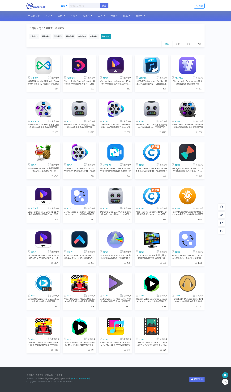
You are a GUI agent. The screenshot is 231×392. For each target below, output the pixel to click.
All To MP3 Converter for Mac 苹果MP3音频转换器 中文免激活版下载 (152, 82)
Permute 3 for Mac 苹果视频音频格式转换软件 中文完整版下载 (151, 125)
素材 (113, 15)
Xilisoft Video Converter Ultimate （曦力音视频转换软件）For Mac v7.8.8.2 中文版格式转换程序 (151, 343)
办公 (48, 15)
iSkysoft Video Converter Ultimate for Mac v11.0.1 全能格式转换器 (151, 300)
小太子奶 (34, 78)
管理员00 (107, 165)
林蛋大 (70, 252)
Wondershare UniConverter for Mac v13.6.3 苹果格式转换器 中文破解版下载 (43, 256)
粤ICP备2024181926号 (80, 378)
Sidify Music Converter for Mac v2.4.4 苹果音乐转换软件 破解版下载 (187, 213)
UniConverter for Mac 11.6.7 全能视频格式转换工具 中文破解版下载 (115, 300)
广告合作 (49, 375)
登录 (199, 5)
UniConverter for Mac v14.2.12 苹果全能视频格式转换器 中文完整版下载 (43, 213)
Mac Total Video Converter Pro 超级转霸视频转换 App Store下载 (151, 213)
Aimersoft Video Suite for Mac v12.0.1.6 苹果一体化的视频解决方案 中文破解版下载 (79, 256)
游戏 (125, 15)
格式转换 (60, 28)
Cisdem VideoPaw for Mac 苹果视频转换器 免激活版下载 (187, 82)
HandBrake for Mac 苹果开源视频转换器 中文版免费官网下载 (43, 169)
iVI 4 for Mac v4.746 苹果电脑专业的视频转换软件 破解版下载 (151, 256)
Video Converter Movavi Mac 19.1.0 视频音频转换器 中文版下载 (79, 300)
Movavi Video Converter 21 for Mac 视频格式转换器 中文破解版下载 (187, 256)
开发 (73, 15)
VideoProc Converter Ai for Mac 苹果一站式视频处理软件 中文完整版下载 (115, 125)
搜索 (104, 5)
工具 (100, 15)
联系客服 (197, 379)
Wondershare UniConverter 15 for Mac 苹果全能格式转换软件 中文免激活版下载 (115, 82)
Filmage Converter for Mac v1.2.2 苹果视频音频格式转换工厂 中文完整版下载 (187, 169)
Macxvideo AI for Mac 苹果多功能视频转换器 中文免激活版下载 (43, 125)
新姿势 (139, 15)
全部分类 (34, 36)
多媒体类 (48, 28)
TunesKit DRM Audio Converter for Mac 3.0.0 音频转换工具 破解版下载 (187, 300)
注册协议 (58, 375)
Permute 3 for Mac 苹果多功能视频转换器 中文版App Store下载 (115, 213)
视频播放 (46, 36)
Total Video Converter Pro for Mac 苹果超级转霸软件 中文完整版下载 (151, 169)
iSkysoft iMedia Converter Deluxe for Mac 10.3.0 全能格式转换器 (79, 343)
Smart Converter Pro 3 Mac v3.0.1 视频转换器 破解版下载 (43, 300)
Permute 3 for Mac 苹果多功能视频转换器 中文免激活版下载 (79, 125)
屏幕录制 (70, 36)
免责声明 (39, 375)
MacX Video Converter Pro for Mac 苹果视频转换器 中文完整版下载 (187, 125)
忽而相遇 (143, 78)
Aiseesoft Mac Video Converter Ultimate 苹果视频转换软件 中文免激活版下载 (79, 82)
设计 (60, 15)
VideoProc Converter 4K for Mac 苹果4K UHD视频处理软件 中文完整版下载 (79, 169)
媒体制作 (58, 36)
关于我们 (30, 375)
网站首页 (34, 16)
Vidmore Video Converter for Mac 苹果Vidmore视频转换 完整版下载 (115, 169)
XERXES (71, 78)
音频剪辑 (82, 36)
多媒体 (86, 15)
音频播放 (94, 36)
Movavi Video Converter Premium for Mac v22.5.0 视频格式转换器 (79, 213)
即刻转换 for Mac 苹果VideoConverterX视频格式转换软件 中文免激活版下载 (43, 82)
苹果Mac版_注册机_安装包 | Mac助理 (53, 378)
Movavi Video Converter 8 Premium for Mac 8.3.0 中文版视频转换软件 (115, 343)
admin (105, 78)
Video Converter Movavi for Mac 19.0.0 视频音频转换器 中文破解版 (43, 343)
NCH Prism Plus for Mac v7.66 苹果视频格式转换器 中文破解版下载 (115, 256)
